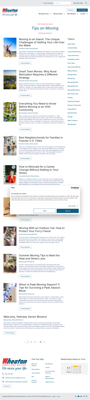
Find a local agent (48, 3)
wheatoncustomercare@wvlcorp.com (15, 377)
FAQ (33, 376)
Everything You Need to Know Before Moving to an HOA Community (37, 106)
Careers (83, 14)
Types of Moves (36, 373)
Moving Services (44, 14)
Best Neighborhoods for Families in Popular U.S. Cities (41, 139)
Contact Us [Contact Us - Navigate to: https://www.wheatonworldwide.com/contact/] (71, 10)
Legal (53, 396)
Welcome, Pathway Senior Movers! (25, 316)
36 (40, 342)
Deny (44, 211)
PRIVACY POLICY (49, 382)
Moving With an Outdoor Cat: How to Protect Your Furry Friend (42, 229)
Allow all (67, 211)
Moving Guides (58, 14)
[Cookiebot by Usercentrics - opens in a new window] (72, 188)
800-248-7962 (78, 3)
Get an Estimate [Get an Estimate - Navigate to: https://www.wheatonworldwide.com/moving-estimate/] (82, 10)
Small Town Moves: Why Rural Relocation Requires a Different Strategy (38, 74)
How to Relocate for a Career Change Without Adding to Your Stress (39, 169)
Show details (72, 206)
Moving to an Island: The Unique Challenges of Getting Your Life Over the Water (42, 42)
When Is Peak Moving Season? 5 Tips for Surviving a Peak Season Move (39, 287)
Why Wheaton (71, 14)
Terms (58, 396)
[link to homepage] (10, 12)
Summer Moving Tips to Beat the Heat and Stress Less (39, 257)
